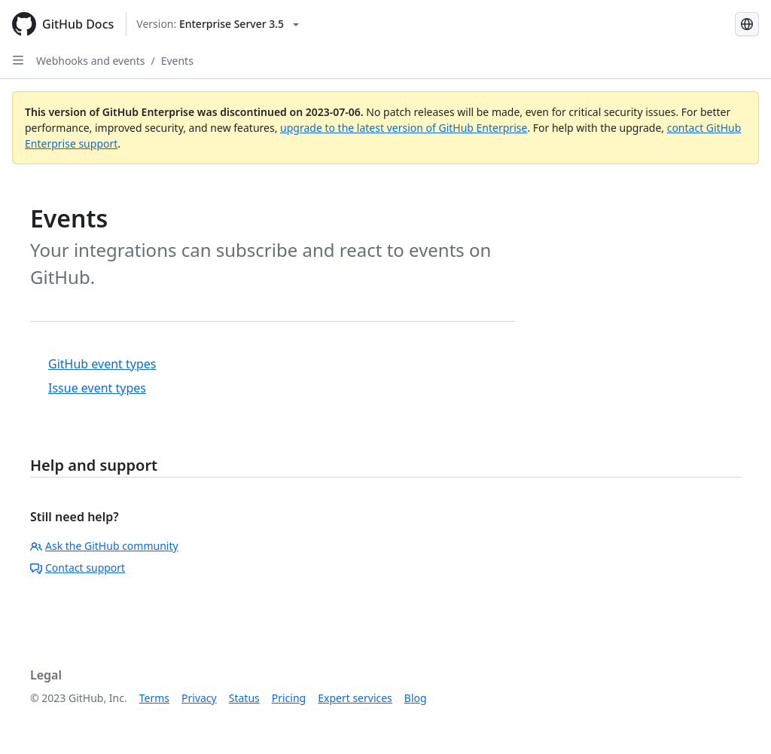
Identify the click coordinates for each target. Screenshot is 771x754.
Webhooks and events (90, 60)
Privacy (199, 698)
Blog (415, 698)
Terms (154, 698)
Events (177, 60)
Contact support (77, 567)
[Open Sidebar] (18, 60)
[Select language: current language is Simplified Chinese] (747, 24)
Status (244, 698)
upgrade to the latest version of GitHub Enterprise (403, 128)
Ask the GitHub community (104, 546)
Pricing (289, 698)
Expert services (355, 698)
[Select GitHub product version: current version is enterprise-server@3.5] (217, 24)
